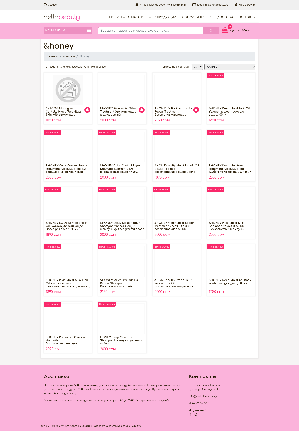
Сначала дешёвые (71, 66)
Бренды (115, 17)
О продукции (165, 17)
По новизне (51, 66)
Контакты (247, 17)
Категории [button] (68, 30)
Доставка (225, 17)
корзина (235, 30)
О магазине (138, 17)
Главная (52, 56)
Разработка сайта (105, 426)
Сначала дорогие (95, 66)
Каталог (69, 56)
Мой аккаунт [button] (245, 4)
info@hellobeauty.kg (216, 4)
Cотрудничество (196, 17)
